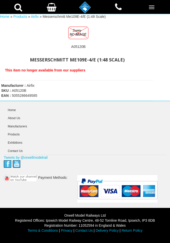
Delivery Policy (107, 230)
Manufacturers (17, 126)
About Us (14, 118)
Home (4, 17)
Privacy (67, 230)
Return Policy (132, 230)
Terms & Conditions (43, 230)
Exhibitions (15, 142)
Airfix (35, 17)
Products (20, 17)
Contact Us (15, 151)
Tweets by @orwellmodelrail (26, 157)
